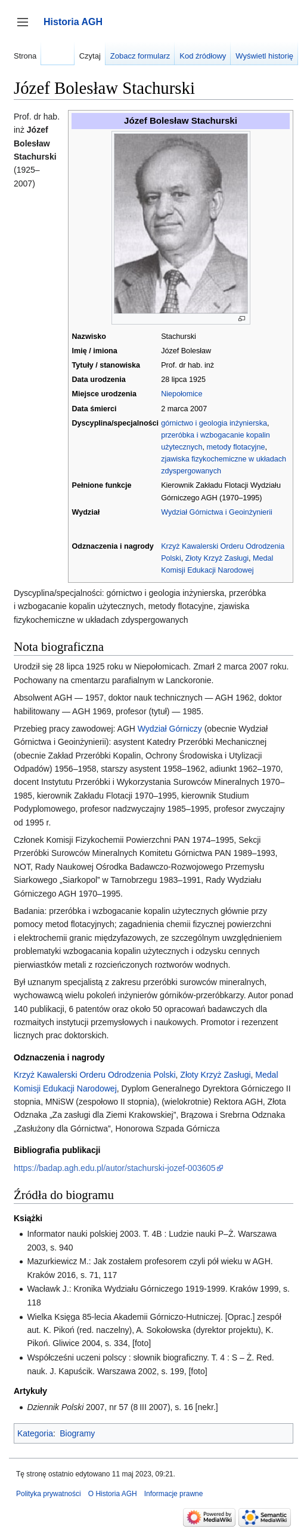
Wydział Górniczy (170, 728)
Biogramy (77, 1433)
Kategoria (35, 1433)
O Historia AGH (112, 1494)
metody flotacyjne (235, 447)
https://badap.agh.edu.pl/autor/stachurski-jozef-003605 (115, 1168)
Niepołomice (181, 394)
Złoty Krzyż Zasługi (217, 558)
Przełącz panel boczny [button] (26, 28)
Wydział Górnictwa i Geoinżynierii (216, 512)
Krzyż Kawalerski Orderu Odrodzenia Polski (95, 1075)
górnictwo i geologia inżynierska (214, 423)
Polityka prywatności (48, 1494)
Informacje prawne (173, 1494)
